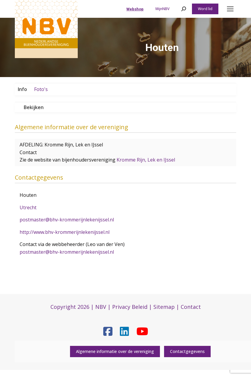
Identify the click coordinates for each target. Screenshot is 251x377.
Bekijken (34, 107)
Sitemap (164, 306)
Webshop (135, 9)
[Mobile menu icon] (230, 9)
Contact (191, 306)
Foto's (41, 89)
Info (22, 89)
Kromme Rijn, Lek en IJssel (146, 159)
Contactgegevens (187, 351)
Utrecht (28, 207)
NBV (100, 306)
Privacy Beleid (129, 306)
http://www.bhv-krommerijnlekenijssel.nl (64, 232)
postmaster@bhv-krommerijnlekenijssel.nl (67, 219)
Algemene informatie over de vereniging (115, 351)
